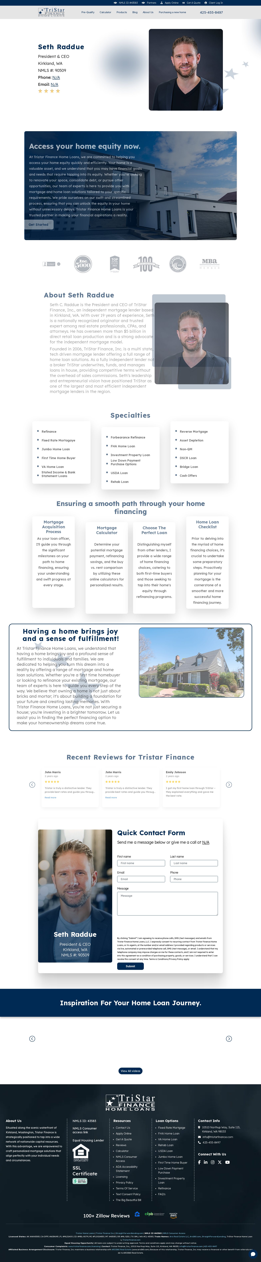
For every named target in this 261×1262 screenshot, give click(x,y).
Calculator (105, 12)
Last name (177, 856)
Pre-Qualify (87, 12)
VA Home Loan (167, 1139)
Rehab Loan (165, 1145)
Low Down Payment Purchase (170, 1170)
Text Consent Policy (128, 1194)
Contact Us (123, 1127)
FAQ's (161, 1194)
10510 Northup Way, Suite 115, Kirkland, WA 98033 (219, 1129)
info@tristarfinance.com (215, 1137)
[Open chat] (253, 1254)
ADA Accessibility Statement (126, 1169)
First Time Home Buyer (172, 1162)
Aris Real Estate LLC (179, 1236)
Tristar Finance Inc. (105, 1233)
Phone (174, 872)
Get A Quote (124, 1139)
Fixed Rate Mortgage (171, 1127)
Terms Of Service (127, 1188)
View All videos (130, 1071)
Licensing (122, 1176)
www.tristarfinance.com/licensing (84, 1246)
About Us (148, 12)
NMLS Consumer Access (126, 1159)
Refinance (164, 1188)
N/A (56, 77)
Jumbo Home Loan (170, 1156)
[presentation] (138, 924)
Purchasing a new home (172, 12)
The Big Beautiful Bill (128, 1200)
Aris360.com (195, 1236)
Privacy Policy (124, 1182)
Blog (134, 12)
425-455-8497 (211, 12)
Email (120, 872)
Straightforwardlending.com (129, 1233)
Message (123, 888)
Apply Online (123, 1133)
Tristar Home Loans (85, 1233)
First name (124, 856)
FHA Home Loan (168, 1133)
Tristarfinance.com (131, 1240)
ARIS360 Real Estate (121, 1249)
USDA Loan (165, 1151)
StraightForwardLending (214, 1236)
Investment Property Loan (171, 1180)
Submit (130, 966)
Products (122, 12)
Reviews (121, 1145)
